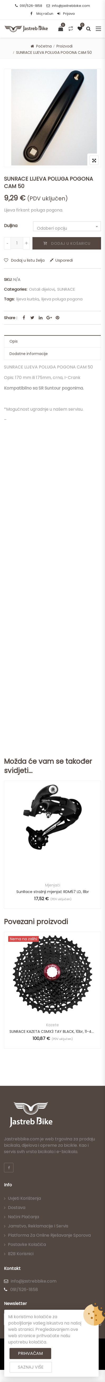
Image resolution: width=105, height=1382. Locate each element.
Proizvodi (64, 46)
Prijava (66, 13)
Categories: (15, 289)
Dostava (16, 1208)
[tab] (52, 341)
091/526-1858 (28, 5)
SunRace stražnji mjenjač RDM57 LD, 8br (52, 891)
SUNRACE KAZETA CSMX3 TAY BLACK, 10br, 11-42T (52, 1031)
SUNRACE (66, 289)
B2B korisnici (21, 1254)
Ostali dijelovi (42, 289)
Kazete (52, 1025)
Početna (44, 46)
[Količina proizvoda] (16, 243)
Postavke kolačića (27, 1244)
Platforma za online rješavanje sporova (49, 1235)
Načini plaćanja (23, 1217)
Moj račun (44, 13)
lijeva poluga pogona (62, 299)
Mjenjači (52, 885)
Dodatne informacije (28, 353)
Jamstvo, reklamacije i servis (38, 1226)
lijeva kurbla (27, 299)
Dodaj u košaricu (70, 243)
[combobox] (67, 226)
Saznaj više (31, 1367)
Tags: (9, 299)
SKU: (8, 279)
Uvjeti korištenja (24, 1198)
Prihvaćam (30, 1353)
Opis (13, 341)
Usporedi (64, 260)
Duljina (10, 225)
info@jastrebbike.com (68, 5)
